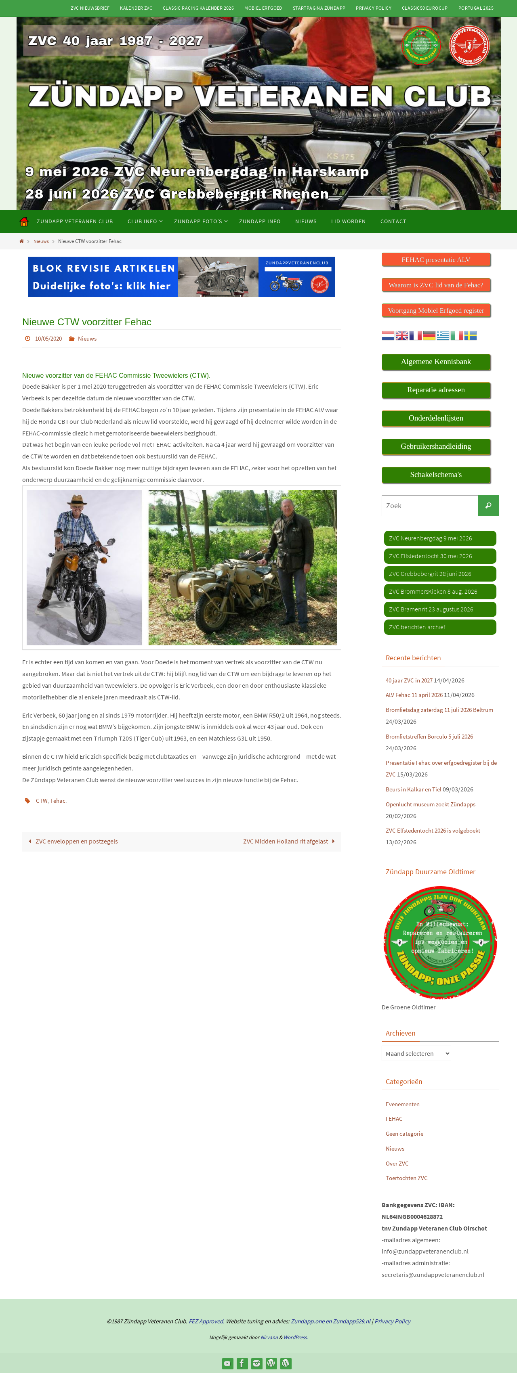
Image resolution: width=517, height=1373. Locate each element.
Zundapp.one (307, 1321)
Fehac (59, 800)
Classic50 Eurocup (425, 8)
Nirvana (269, 1337)
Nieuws (41, 241)
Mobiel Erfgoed (263, 8)
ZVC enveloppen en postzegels (71, 841)
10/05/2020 (50, 338)
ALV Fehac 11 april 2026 (417, 695)
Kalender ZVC (136, 8)
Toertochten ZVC (408, 1178)
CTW (42, 800)
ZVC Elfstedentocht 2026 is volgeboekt (437, 830)
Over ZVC (398, 1163)
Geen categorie (406, 1133)
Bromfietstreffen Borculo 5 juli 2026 (434, 736)
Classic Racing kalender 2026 (198, 8)
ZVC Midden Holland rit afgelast (290, 841)
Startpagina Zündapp (319, 8)
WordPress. (296, 1337)
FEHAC (395, 1118)
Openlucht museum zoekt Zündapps (435, 804)
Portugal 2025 (476, 8)
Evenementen (404, 1103)
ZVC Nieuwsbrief (90, 8)
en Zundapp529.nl (347, 1321)
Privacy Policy (373, 8)
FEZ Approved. (207, 1321)
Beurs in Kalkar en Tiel (416, 789)
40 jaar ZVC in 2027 (411, 680)
